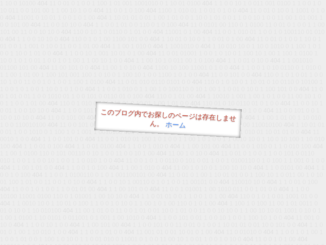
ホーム (175, 124)
